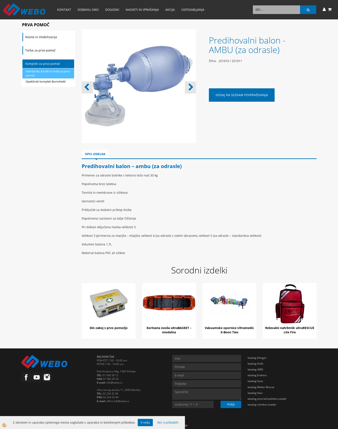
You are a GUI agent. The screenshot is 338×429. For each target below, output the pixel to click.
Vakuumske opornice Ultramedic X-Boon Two (229, 330)
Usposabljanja (192, 10)
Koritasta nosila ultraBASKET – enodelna (169, 330)
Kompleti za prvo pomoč (42, 64)
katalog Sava (255, 381)
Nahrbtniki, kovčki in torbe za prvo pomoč (48, 73)
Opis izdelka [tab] (95, 154)
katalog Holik (255, 363)
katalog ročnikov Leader (262, 404)
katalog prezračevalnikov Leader (267, 399)
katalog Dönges (257, 358)
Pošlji (231, 404)
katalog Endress (257, 375)
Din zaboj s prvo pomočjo (109, 328)
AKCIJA (170, 10)
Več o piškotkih (167, 422)
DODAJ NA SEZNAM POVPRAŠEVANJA (242, 95)
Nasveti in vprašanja (142, 10)
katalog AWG (255, 369)
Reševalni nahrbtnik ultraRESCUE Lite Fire (289, 330)
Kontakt (64, 10)
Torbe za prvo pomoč (40, 50)
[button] (190, 87)
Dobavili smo (88, 10)
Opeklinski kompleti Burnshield (46, 81)
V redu (145, 422)
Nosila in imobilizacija (41, 37)
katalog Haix (255, 393)
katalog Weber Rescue (261, 387)
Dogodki (112, 10)
